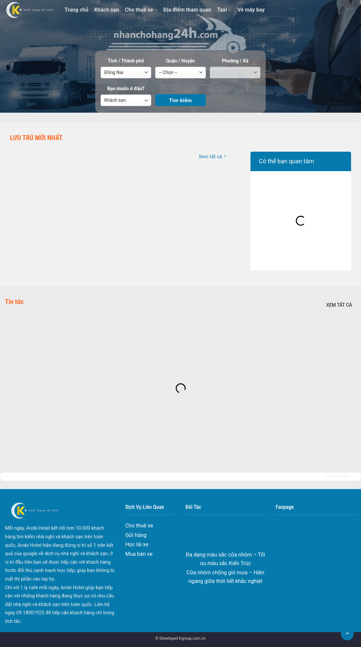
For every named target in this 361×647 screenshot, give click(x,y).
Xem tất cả (339, 305)
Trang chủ (76, 10)
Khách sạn (106, 10)
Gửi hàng (136, 535)
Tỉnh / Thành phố (126, 61)
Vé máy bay (251, 10)
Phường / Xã (235, 61)
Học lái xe (137, 544)
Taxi (224, 10)
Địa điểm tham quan (187, 10)
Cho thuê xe (141, 10)
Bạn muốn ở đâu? (126, 89)
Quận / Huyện (180, 61)
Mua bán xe (139, 554)
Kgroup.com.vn (192, 638)
